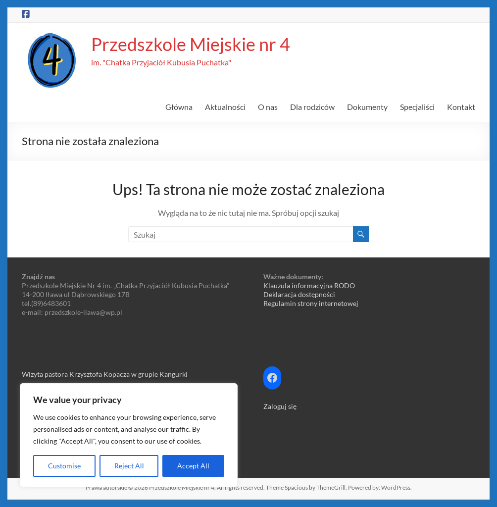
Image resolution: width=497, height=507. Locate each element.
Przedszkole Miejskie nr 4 (190, 44)
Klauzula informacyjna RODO (309, 285)
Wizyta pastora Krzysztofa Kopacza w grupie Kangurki (105, 374)
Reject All (129, 465)
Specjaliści (417, 106)
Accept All (193, 465)
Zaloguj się (280, 406)
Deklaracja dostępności (299, 294)
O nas (268, 106)
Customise (64, 465)
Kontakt (461, 106)
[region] (129, 435)
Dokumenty (367, 106)
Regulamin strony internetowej (310, 303)
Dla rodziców (312, 106)
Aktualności (225, 106)
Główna (179, 106)
